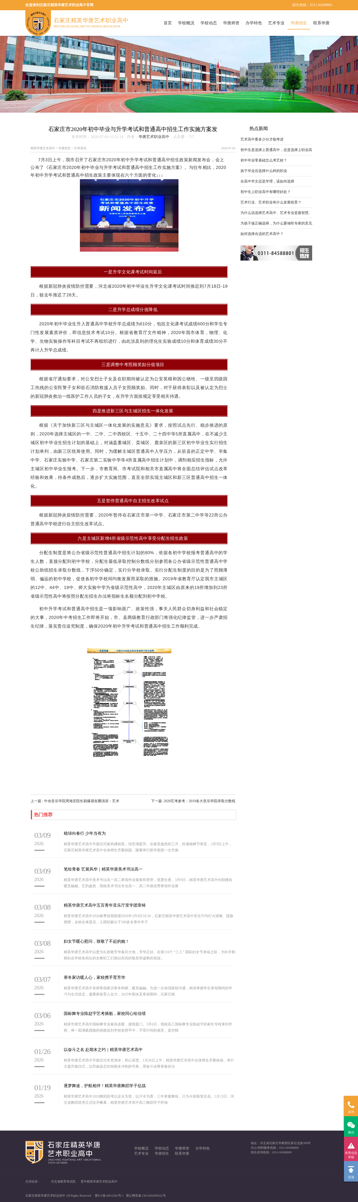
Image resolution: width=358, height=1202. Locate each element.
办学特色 (254, 23)
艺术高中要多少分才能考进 (261, 139)
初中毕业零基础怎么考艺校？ (263, 160)
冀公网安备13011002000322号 (146, 1195)
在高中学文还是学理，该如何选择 (267, 181)
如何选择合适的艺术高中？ (261, 234)
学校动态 (209, 23)
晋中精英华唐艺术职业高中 (99, 1181)
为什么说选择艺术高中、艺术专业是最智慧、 (276, 213)
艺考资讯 (80, 148)
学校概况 (186, 23)
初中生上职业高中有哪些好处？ (265, 192)
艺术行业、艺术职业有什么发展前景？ (270, 202)
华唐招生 (299, 23)
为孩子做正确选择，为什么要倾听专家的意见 (276, 223)
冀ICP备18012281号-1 (109, 1195)
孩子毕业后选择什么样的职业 (263, 171)
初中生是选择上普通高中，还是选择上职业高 (276, 150)
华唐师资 (231, 23)
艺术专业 (276, 23)
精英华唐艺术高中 (42, 148)
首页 (168, 23)
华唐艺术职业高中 (154, 137)
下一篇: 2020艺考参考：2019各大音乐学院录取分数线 (193, 801)
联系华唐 (321, 23)
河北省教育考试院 (63, 1181)
